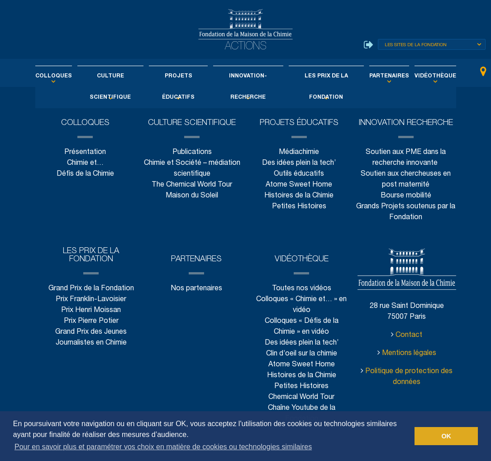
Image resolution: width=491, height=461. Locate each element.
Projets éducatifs (182, 76)
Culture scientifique (120, 76)
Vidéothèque (418, 76)
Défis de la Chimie (85, 174)
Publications (192, 152)
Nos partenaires (196, 288)
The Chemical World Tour (192, 185)
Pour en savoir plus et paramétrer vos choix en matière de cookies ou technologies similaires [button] (163, 447)
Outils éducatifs (299, 174)
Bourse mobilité (406, 196)
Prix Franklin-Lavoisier (91, 299)
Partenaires (377, 76)
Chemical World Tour (301, 397)
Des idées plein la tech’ (298, 163)
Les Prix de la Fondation (319, 76)
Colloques (69, 76)
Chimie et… (85, 163)
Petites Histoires (298, 206)
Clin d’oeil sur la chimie (301, 354)
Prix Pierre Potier (91, 321)
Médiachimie (299, 152)
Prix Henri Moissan (91, 310)
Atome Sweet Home (299, 185)
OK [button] (446, 436)
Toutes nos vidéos (301, 288)
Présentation (85, 152)
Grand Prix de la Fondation (91, 288)
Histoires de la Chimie (299, 196)
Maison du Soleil (192, 196)
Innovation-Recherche (246, 76)
